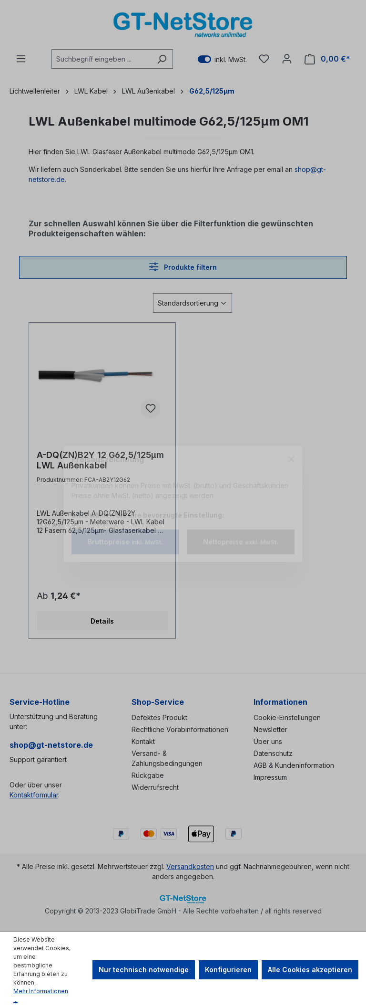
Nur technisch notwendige (144, 970)
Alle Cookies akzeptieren (310, 970)
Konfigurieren (228, 970)
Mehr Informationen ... (40, 995)
